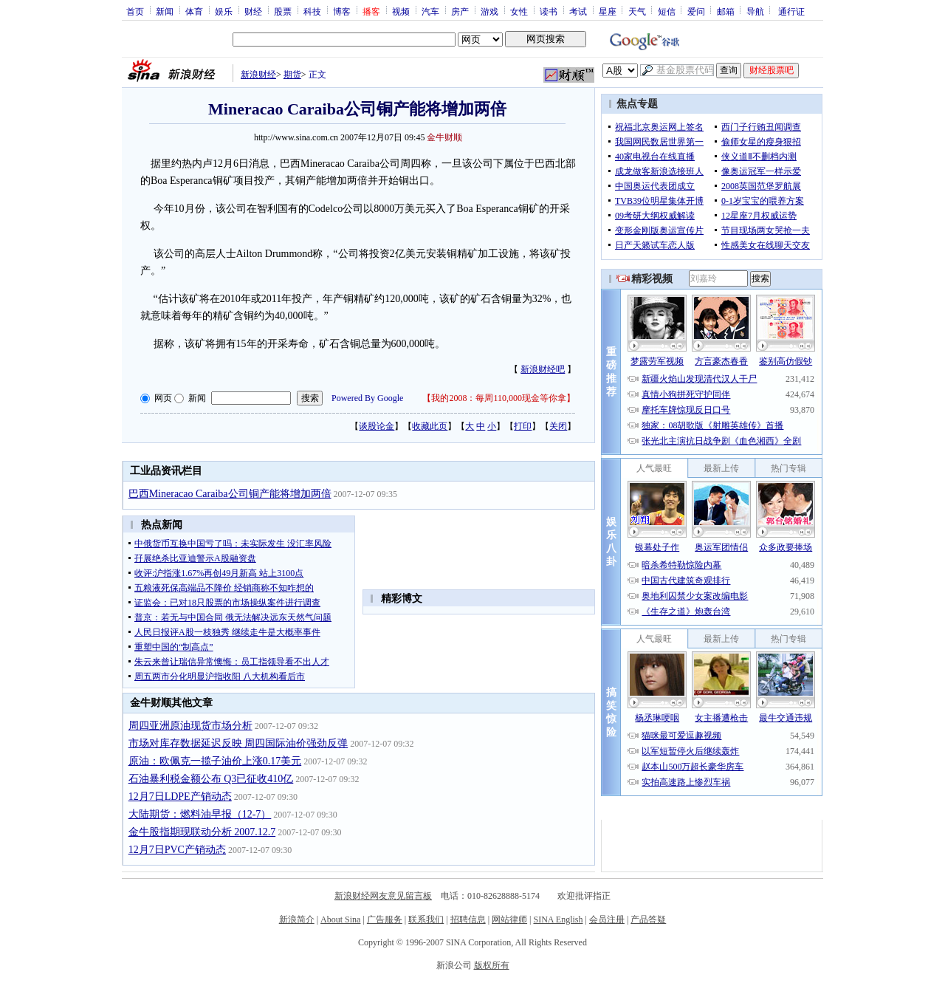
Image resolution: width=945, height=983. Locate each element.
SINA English (558, 919)
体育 (194, 11)
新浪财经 (258, 74)
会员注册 (607, 919)
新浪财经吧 (542, 369)
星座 (607, 11)
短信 (667, 11)
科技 (312, 11)
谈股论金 (376, 426)
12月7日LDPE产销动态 (180, 796)
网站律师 (509, 919)
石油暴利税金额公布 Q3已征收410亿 (211, 778)
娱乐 (224, 11)
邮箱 (726, 11)
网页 (163, 398)
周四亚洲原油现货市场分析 (190, 725)
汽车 (430, 11)
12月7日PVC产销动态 (177, 849)
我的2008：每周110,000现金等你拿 (498, 398)
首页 (135, 11)
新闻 (164, 11)
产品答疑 (648, 919)
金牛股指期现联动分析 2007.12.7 (202, 832)
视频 (401, 11)
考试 (578, 11)
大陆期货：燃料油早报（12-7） (200, 814)
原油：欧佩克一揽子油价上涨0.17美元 (215, 761)
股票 (283, 11)
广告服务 (384, 919)
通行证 (791, 11)
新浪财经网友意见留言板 (383, 896)
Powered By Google (367, 398)
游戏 (489, 11)
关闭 (558, 426)
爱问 (696, 11)
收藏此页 (429, 426)
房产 (460, 11)
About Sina (340, 919)
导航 (755, 11)
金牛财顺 (444, 137)
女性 (519, 11)
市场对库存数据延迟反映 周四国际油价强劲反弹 (238, 743)
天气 (637, 11)
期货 (292, 74)
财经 (253, 11)
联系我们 (426, 919)
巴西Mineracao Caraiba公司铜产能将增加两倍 (229, 493)
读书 (548, 11)
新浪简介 (297, 919)
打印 (523, 426)
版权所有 (491, 965)
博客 (342, 11)
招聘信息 (468, 919)
